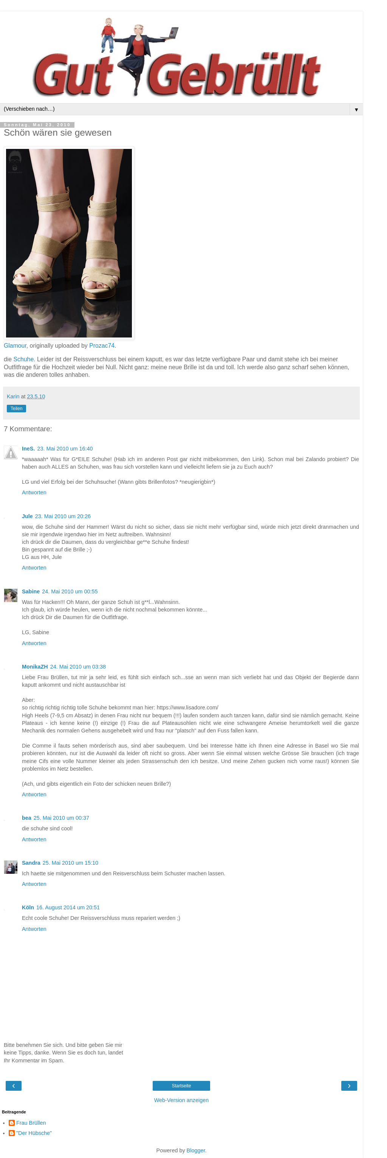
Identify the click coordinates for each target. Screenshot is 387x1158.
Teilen (16, 408)
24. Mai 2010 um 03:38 (78, 667)
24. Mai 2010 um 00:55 (70, 591)
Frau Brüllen (31, 1123)
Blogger (196, 1150)
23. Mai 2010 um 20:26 (63, 516)
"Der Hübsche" (34, 1133)
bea (26, 818)
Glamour (15, 345)
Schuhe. (25, 359)
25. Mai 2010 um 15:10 (70, 863)
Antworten (34, 492)
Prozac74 (102, 345)
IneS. (28, 449)
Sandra (31, 863)
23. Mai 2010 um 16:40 (65, 449)
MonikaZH (35, 667)
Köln (28, 907)
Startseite (181, 1085)
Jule (27, 516)
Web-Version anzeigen (181, 1100)
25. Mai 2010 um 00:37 (61, 818)
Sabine (31, 591)
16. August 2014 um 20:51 (68, 907)
